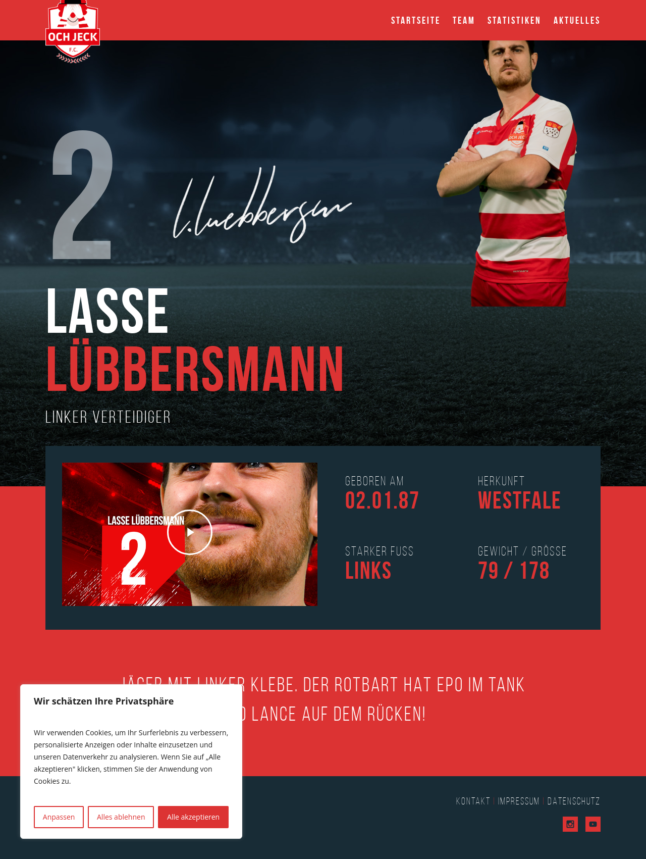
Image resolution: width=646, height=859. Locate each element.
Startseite (416, 20)
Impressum (519, 800)
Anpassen (59, 817)
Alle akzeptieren (193, 817)
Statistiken (515, 20)
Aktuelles (577, 20)
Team (464, 20)
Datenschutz (574, 800)
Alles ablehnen (121, 817)
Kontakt (473, 800)
